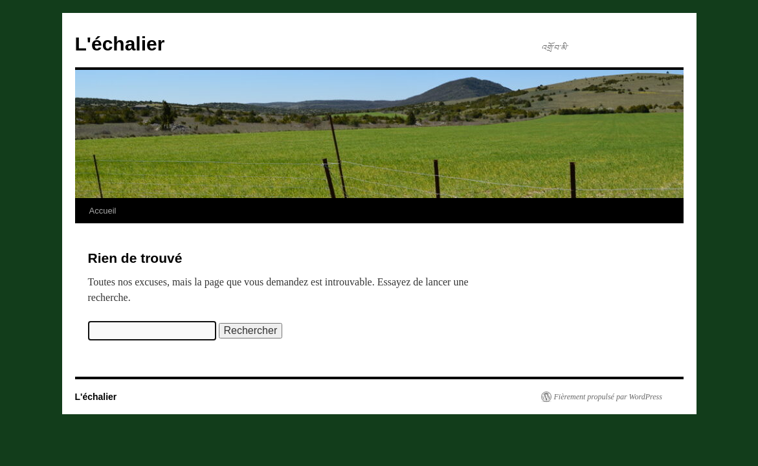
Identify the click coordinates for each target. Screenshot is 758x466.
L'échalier (120, 43)
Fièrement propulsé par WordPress (608, 396)
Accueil (103, 211)
